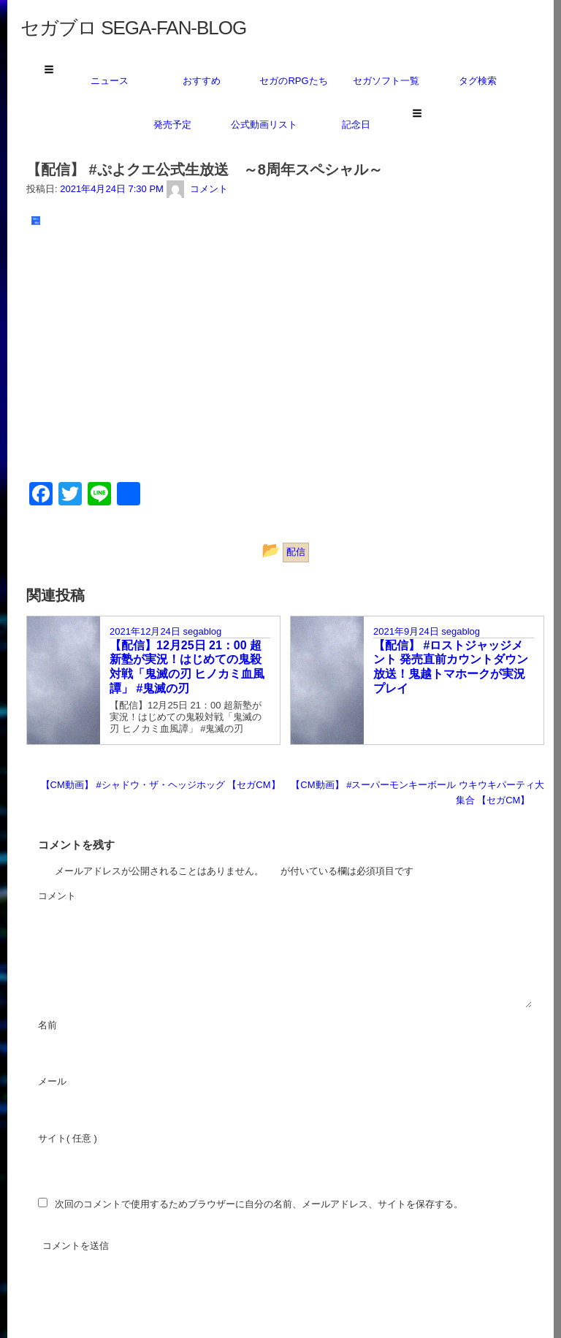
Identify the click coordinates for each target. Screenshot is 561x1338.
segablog (202, 631)
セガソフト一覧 (386, 80)
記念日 (356, 124)
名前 (87, 1026)
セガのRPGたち (293, 80)
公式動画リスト (264, 124)
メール (91, 1082)
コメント (96, 896)
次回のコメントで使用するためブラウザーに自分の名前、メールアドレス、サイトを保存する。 (259, 1204)
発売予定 (172, 124)
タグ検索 (478, 80)
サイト (52, 1138)
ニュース (110, 80)
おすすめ (202, 80)
